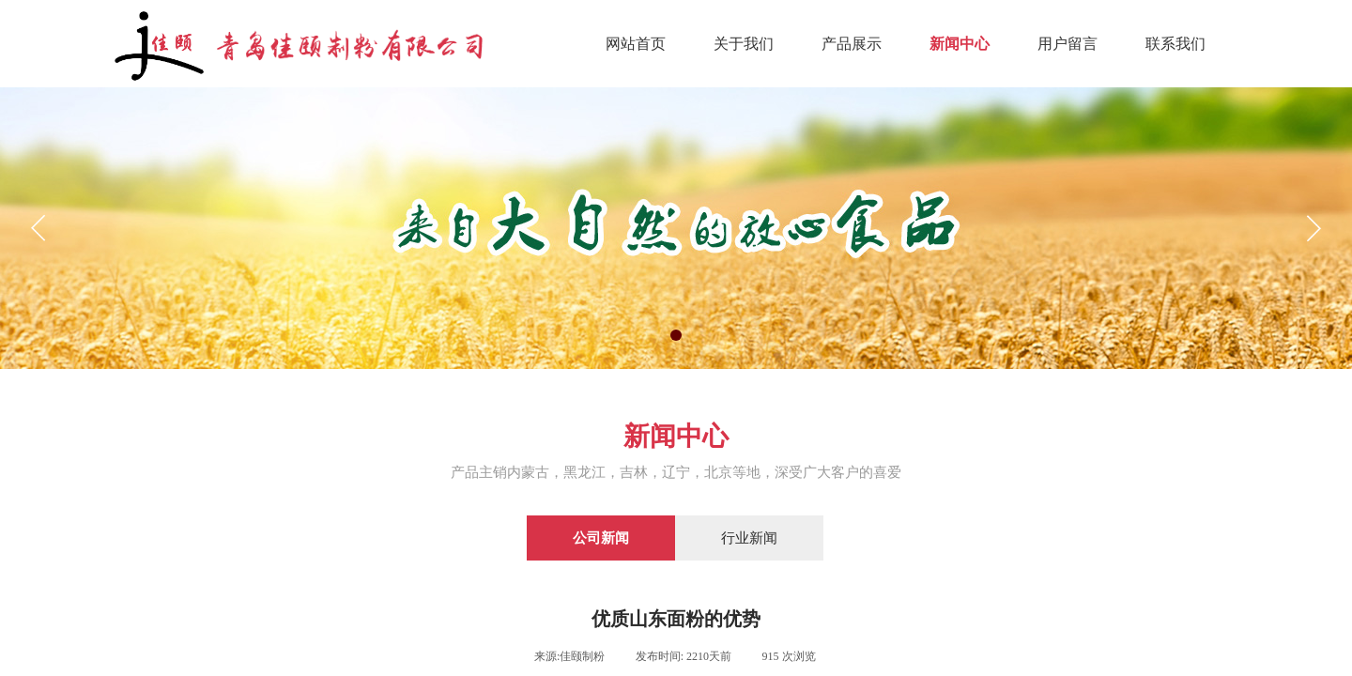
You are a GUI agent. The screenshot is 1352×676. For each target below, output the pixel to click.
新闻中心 (960, 44)
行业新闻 (749, 537)
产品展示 (852, 44)
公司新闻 (601, 537)
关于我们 (744, 44)
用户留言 (1067, 44)
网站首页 (636, 44)
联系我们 (1175, 44)
